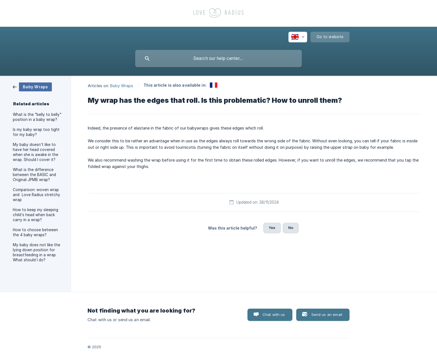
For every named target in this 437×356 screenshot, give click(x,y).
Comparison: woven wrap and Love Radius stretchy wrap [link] (36, 194)
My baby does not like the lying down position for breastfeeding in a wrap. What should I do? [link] (36, 252)
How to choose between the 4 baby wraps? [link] (35, 232)
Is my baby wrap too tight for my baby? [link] (36, 132)
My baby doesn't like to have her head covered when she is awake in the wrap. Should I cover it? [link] (35, 152)
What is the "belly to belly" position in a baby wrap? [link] (37, 117)
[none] (297, 37)
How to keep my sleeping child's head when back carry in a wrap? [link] (35, 215)
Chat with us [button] (274, 314)
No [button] (290, 227)
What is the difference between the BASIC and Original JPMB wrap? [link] (34, 174)
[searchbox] (218, 58)
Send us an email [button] (326, 314)
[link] (32, 86)
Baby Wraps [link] (121, 85)
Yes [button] (272, 227)
